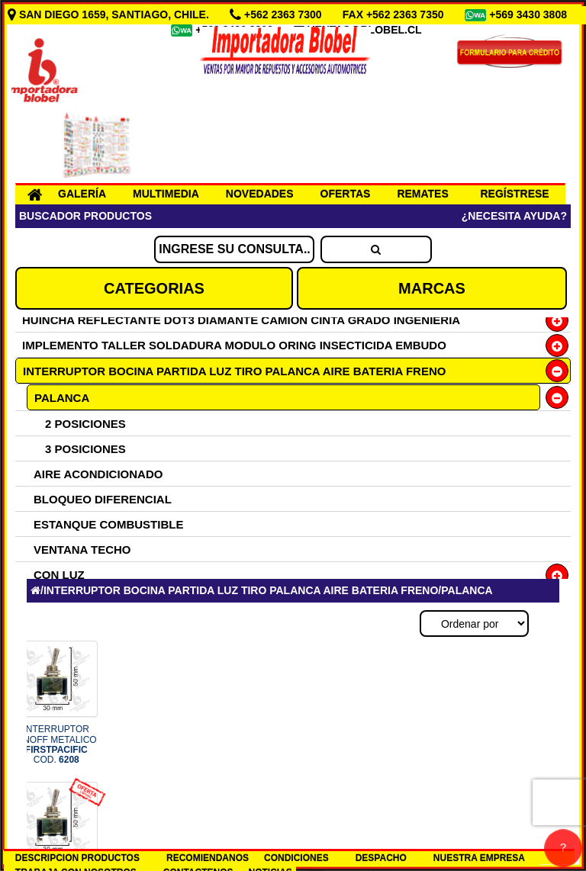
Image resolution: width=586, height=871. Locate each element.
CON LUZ (59, 574)
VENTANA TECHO (82, 549)
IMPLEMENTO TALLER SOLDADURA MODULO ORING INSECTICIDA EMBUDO (234, 345)
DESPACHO (381, 858)
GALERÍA (82, 194)
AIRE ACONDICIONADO (98, 474)
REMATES (422, 194)
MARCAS (431, 288)
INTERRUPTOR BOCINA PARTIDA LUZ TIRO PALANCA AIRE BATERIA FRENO (234, 371)
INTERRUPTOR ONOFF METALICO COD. (56, 744)
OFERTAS (345, 194)
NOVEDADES (260, 194)
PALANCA (61, 397)
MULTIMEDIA (166, 194)
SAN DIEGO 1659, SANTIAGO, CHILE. (110, 14)
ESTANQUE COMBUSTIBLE (108, 524)
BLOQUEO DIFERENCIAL (103, 499)
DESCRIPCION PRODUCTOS (77, 858)
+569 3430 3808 (529, 14)
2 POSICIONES (85, 423)
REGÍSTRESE (514, 194)
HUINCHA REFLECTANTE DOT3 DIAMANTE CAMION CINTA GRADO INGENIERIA (241, 319)
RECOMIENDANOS (207, 858)
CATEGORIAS (154, 288)
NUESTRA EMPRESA (479, 858)
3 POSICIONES (85, 448)
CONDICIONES (296, 858)
